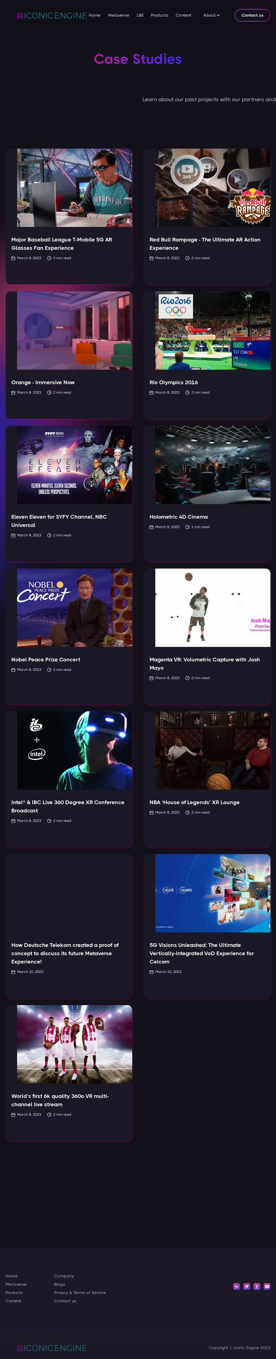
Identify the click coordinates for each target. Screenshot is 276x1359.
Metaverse (118, 15)
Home (95, 15)
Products (159, 15)
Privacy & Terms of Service (80, 1292)
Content (183, 15)
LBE (140, 15)
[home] (46, 15)
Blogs (59, 1284)
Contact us (253, 15)
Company (64, 1276)
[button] (212, 15)
